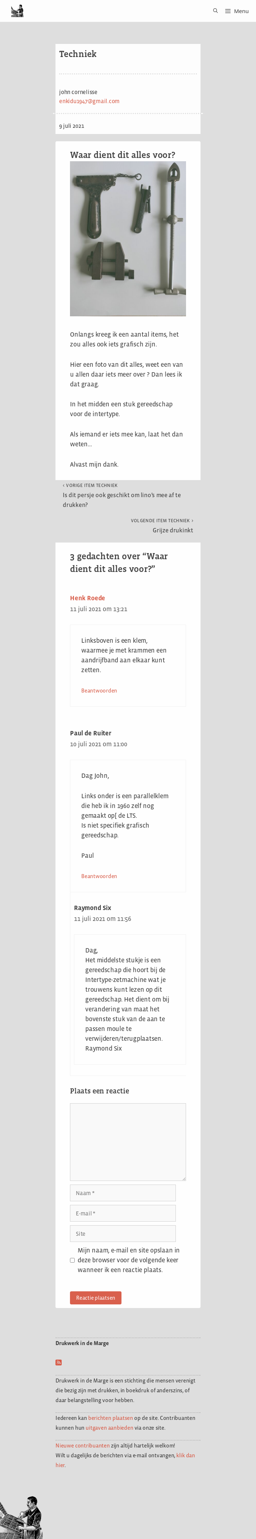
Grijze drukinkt (162, 526)
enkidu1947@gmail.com (89, 101)
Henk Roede (87, 598)
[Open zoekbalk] (213, 11)
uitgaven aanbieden (109, 1428)
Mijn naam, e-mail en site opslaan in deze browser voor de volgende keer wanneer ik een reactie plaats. (129, 1260)
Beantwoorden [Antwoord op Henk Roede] (99, 690)
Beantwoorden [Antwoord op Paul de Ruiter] (99, 876)
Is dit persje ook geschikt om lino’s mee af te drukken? (122, 495)
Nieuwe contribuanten (82, 1445)
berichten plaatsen (110, 1418)
